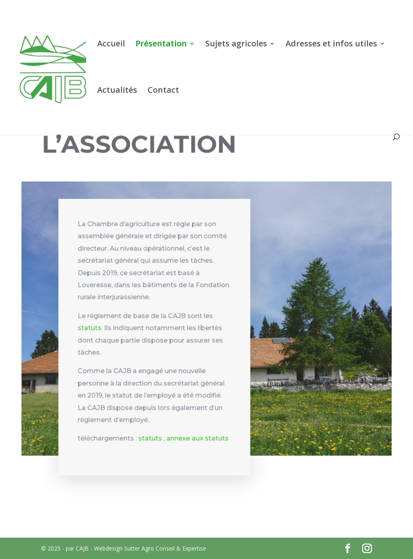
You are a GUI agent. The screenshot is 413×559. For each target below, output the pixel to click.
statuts (90, 330)
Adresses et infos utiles (331, 45)
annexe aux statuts (198, 440)
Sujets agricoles (236, 45)
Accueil (111, 45)
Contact (163, 91)
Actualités (117, 91)
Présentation (161, 45)
